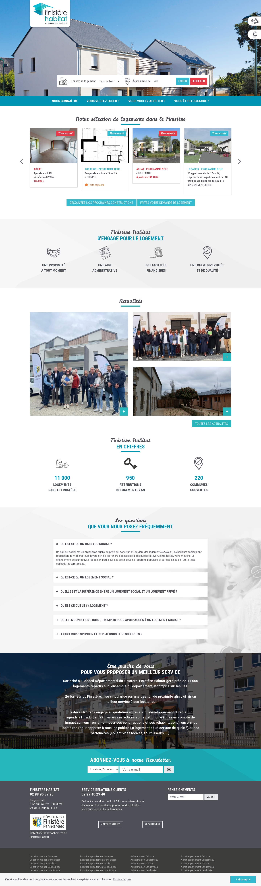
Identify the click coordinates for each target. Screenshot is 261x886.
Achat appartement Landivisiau (197, 870)
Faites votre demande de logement (166, 203)
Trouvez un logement (83, 81)
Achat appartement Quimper (195, 856)
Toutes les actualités (211, 424)
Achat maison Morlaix (141, 863)
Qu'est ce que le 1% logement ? (84, 606)
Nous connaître (64, 101)
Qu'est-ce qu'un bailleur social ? (86, 544)
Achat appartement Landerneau (197, 867)
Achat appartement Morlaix (195, 863)
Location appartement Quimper (96, 856)
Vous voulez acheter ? (147, 101)
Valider (211, 797)
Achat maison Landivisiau (143, 870)
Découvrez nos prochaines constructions (101, 203)
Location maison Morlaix (43, 863)
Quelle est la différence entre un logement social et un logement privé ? (118, 592)
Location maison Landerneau (45, 867)
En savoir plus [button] (122, 879)
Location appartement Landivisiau (98, 870)
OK (169, 770)
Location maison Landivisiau (45, 870)
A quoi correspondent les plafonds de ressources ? (101, 634)
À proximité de (142, 81)
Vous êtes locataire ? (192, 101)
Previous (21, 161)
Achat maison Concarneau (144, 860)
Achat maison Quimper (142, 856)
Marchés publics (111, 824)
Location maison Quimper (43, 856)
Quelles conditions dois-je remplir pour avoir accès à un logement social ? (120, 620)
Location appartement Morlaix (96, 863)
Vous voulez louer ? (103, 101)
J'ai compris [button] (242, 879)
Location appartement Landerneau (98, 867)
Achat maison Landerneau (144, 867)
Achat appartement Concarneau (197, 860)
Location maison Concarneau (45, 860)
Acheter (198, 81)
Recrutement (152, 824)
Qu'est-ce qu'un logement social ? (87, 578)
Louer (182, 81)
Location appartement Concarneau (98, 860)
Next (239, 161)
